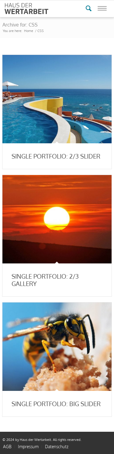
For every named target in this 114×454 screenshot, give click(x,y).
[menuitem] (28, 446)
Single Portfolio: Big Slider (56, 404)
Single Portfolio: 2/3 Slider (56, 156)
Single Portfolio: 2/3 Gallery (45, 280)
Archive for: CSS (20, 25)
